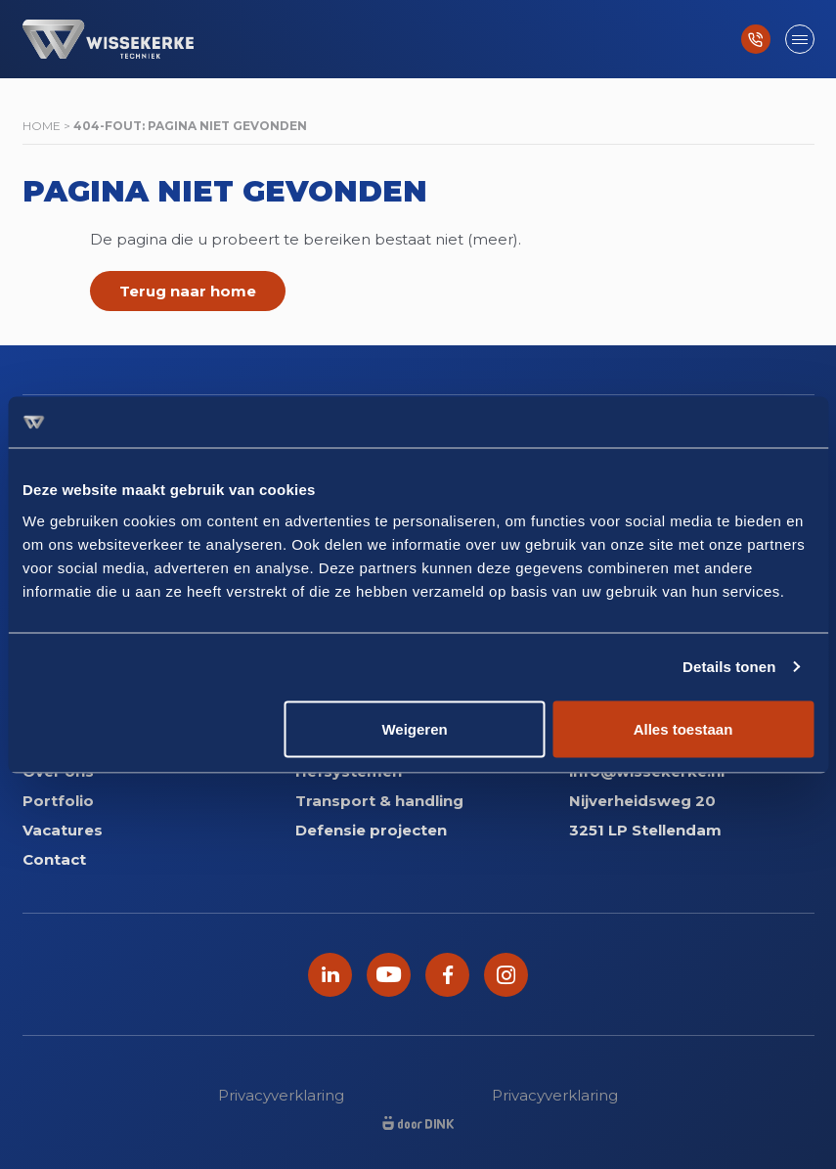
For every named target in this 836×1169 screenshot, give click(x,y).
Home (41, 125)
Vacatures (62, 830)
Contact (54, 859)
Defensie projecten (371, 830)
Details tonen (728, 666)
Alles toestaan (683, 728)
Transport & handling (379, 800)
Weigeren (414, 728)
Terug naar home (187, 291)
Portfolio (58, 800)
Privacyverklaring (281, 1095)
